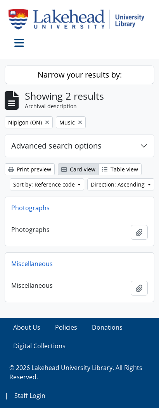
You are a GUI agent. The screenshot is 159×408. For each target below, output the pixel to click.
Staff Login (29, 395)
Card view (78, 169)
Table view (120, 169)
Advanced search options (56, 145)
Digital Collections (39, 346)
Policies (66, 327)
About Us (26, 327)
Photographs (30, 208)
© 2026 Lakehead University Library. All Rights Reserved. (75, 372)
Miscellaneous (32, 263)
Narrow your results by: (80, 74)
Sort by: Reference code (44, 184)
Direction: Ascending (118, 184)
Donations (107, 327)
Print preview (29, 169)
